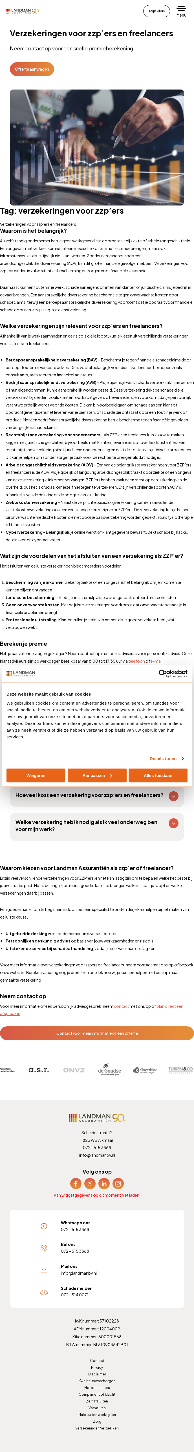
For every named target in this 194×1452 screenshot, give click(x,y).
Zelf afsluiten (97, 1401)
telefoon (137, 661)
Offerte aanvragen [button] (32, 69)
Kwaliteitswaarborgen (97, 1381)
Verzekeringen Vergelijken (97, 1428)
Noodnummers (97, 1388)
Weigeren (36, 775)
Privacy (97, 1367)
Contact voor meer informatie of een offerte (97, 1033)
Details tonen (163, 758)
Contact (97, 1361)
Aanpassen (97, 775)
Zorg (97, 1421)
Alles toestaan (158, 775)
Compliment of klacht (97, 1394)
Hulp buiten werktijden (97, 1415)
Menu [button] (181, 14)
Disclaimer (97, 1374)
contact (122, 1006)
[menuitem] (75, 1183)
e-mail (156, 661)
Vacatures (97, 1408)
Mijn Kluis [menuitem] (157, 11)
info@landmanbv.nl (97, 1155)
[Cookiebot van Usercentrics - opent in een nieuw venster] (163, 673)
